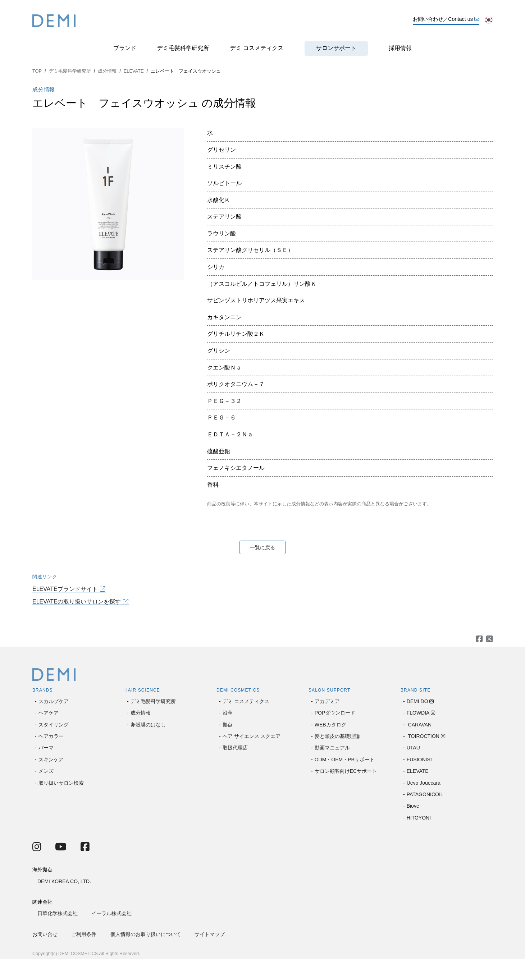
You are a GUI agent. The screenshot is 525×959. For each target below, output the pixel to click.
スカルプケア (53, 701)
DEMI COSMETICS (238, 690)
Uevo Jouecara (423, 783)
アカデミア (327, 701)
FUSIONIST (420, 759)
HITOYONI (419, 818)
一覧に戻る (262, 547)
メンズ (46, 771)
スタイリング (53, 725)
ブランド (124, 48)
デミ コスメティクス (256, 48)
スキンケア (51, 759)
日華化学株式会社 (57, 913)
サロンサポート (336, 48)
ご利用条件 (83, 934)
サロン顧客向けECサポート (346, 771)
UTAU (413, 748)
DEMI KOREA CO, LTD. (64, 881)
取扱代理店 (235, 748)
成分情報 (107, 71)
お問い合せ (45, 934)
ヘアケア (48, 713)
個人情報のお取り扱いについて (145, 934)
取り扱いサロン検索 (61, 783)
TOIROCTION (423, 736)
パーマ (46, 748)
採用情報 (400, 48)
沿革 (228, 713)
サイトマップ (210, 934)
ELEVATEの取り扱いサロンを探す (76, 601)
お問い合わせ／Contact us (446, 19)
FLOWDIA (418, 713)
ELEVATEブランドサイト (65, 589)
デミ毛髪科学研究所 (183, 48)
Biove (413, 806)
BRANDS (42, 690)
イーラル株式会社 (111, 913)
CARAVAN (419, 725)
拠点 (228, 725)
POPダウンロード (335, 713)
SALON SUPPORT (329, 690)
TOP (37, 71)
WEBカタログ (330, 725)
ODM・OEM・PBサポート (345, 759)
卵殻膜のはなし (148, 725)
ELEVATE (134, 71)
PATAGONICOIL (425, 794)
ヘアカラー (51, 736)
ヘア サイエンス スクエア (252, 736)
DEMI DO (417, 701)
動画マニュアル (332, 748)
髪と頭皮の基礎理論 (337, 736)
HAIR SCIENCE (142, 690)
